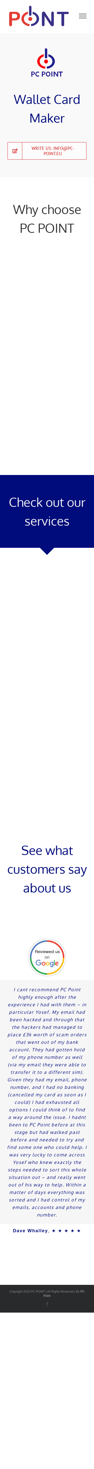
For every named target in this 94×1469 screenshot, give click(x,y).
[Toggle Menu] (82, 16)
